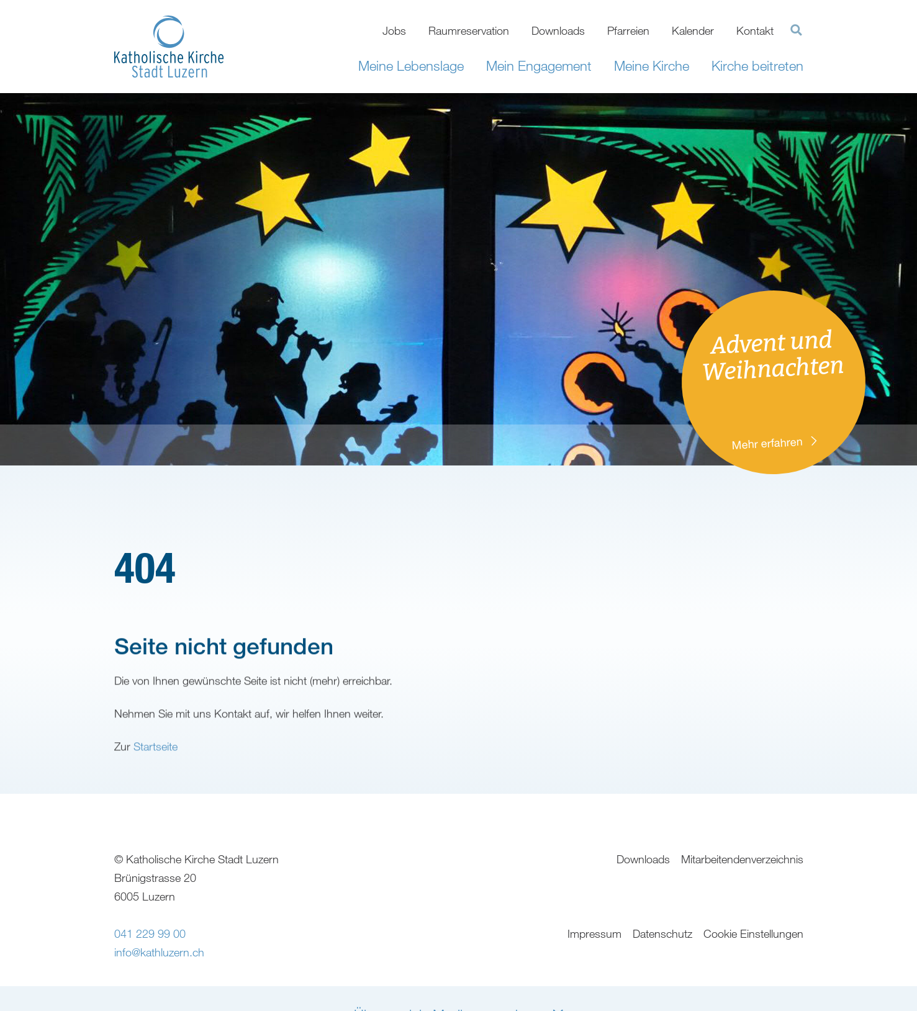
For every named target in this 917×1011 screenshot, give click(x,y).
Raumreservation (468, 30)
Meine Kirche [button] (651, 65)
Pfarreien (628, 30)
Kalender (693, 30)
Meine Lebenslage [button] (411, 65)
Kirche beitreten (757, 65)
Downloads (558, 30)
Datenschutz (662, 933)
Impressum (594, 933)
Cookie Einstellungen (753, 933)
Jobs (394, 30)
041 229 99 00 (150, 933)
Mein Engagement (539, 65)
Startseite (155, 763)
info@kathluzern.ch (159, 952)
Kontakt (755, 30)
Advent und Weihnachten (777, 389)
